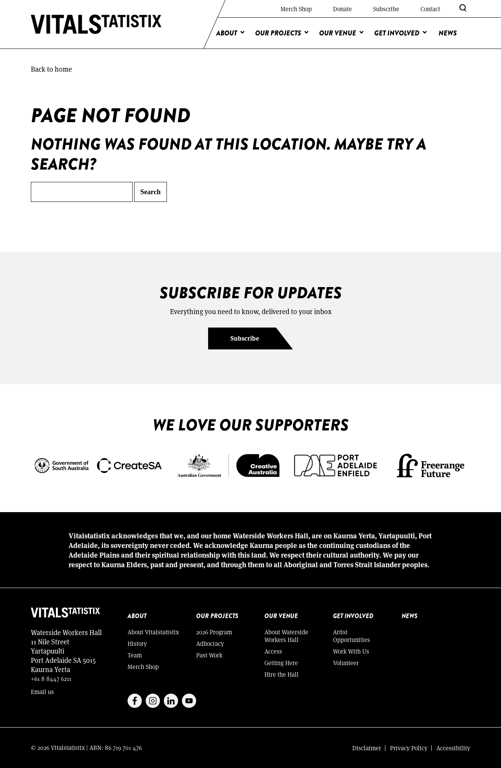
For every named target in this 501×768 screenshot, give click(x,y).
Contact (430, 9)
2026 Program (214, 632)
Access (273, 651)
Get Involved (396, 33)
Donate (342, 9)
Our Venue (337, 33)
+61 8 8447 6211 (51, 678)
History (137, 643)
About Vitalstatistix (153, 632)
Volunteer (346, 663)
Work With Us (351, 651)
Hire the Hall (281, 674)
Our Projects (278, 33)
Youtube (189, 701)
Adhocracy (210, 643)
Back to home (51, 69)
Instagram (153, 701)
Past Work (209, 655)
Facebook (135, 701)
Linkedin (171, 701)
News (448, 33)
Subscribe (386, 9)
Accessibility (453, 748)
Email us (42, 691)
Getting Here (281, 663)
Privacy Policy (408, 748)
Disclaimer (366, 748)
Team (135, 655)
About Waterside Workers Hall (286, 636)
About (226, 33)
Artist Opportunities (351, 636)
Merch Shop (296, 9)
